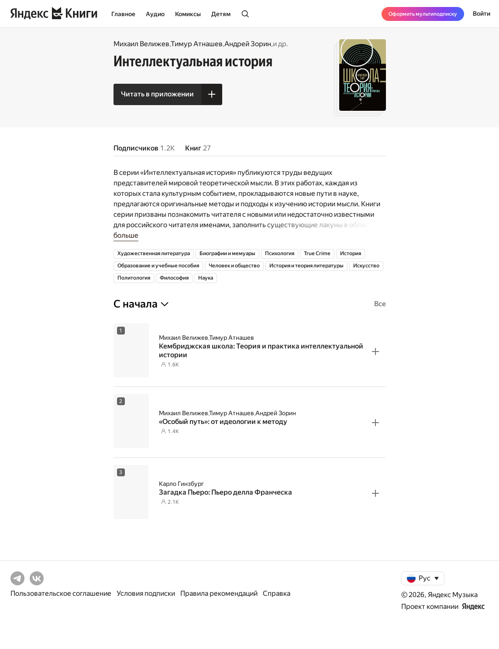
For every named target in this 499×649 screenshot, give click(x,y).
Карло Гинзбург (181, 483)
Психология (279, 253)
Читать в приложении (157, 94)
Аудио (155, 13)
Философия (174, 278)
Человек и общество (234, 266)
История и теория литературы (306, 266)
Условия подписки (146, 593)
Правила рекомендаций (219, 593)
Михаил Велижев (141, 44)
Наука (205, 278)
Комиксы (188, 13)
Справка (276, 593)
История (350, 253)
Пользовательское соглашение (60, 593)
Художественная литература (153, 253)
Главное (123, 13)
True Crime (317, 253)
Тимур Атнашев (197, 44)
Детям (221, 13)
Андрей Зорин (247, 44)
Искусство (366, 266)
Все (380, 304)
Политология (133, 278)
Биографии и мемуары (227, 253)
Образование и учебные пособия (158, 266)
